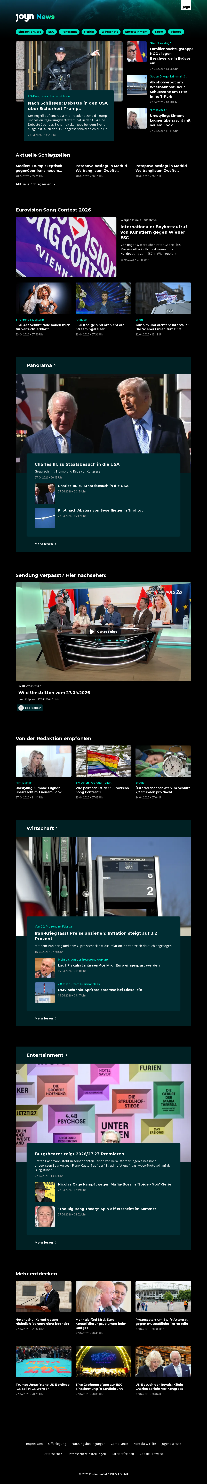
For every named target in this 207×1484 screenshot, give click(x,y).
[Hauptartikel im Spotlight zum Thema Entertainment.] (47, 1055)
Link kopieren (29, 708)
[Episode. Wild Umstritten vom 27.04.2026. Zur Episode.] (103, 641)
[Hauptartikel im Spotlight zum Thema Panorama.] (41, 365)
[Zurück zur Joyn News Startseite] (35, 18)
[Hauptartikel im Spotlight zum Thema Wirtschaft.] (42, 828)
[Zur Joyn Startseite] (186, 5)
